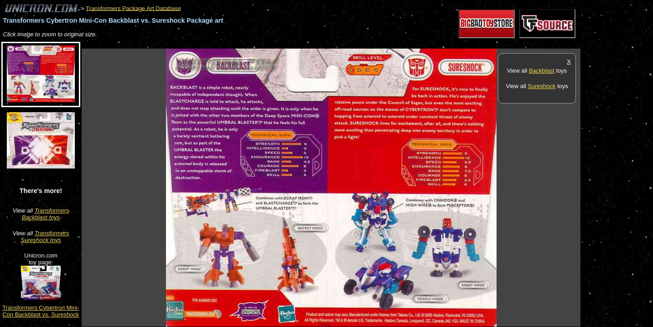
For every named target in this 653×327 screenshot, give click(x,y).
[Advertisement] (247, 43)
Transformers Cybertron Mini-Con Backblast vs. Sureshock (40, 311)
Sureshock (542, 86)
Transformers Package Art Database (133, 8)
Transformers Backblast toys (45, 214)
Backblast (541, 70)
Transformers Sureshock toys (45, 236)
